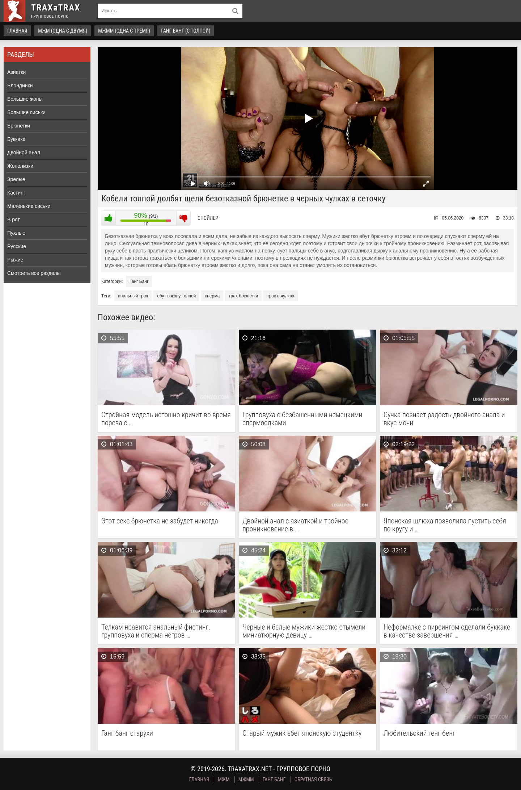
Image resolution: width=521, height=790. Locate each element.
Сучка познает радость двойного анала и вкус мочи (444, 419)
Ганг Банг (139, 281)
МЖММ (246, 779)
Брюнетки (18, 126)
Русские (16, 246)
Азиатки (16, 72)
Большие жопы (25, 99)
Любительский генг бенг (420, 733)
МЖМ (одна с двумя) (62, 31)
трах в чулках (280, 295)
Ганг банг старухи (127, 733)
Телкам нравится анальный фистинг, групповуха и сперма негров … (155, 631)
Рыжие (15, 260)
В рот (13, 219)
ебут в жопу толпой (176, 295)
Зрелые (16, 179)
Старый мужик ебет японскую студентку (301, 733)
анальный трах (133, 295)
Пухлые (16, 233)
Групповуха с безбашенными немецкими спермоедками (302, 419)
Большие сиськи (26, 112)
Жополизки (20, 166)
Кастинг (16, 193)
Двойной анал (23, 152)
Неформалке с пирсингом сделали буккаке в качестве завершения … (447, 631)
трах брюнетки (243, 295)
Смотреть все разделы (34, 273)
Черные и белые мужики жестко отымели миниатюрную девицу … (303, 631)
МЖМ (223, 779)
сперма (212, 295)
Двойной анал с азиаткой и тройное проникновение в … (295, 525)
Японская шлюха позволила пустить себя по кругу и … (445, 525)
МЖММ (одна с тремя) (124, 31)
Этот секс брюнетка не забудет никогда (159, 521)
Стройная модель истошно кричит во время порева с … (166, 419)
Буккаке (16, 139)
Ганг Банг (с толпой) (185, 31)
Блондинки (20, 85)
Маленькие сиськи (28, 206)
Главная (17, 31)
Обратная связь (313, 779)
